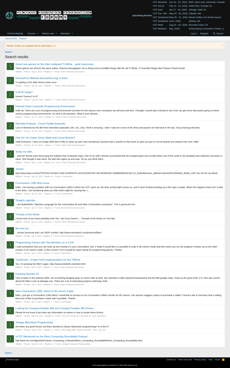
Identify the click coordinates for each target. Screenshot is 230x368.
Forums (31, 33)
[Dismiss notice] (222, 45)
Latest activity (11, 38)
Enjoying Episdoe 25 (27, 273)
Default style (12, 359)
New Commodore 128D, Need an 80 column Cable (44, 291)
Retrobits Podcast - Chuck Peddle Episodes (40, 123)
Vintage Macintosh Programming (34, 322)
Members (65, 33)
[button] (38, 33)
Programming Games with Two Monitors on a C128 (44, 242)
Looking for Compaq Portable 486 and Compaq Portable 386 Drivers (54, 308)
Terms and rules (185, 359)
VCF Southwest (160, 17)
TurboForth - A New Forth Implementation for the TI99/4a (47, 259)
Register (23, 38)
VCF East (157, 9)
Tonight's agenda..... (26, 200)
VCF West (158, 25)
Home (217, 359)
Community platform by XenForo (115, 365)
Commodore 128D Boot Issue (32, 183)
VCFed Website (15, 33)
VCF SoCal (158, 6)
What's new (48, 33)
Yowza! (19, 169)
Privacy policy (200, 359)
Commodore (67, 176)
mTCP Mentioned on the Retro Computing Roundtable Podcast (51, 336)
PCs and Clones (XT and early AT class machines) (84, 316)
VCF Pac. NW (160, 13)
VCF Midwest (159, 28)
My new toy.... (23, 228)
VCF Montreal (160, 2)
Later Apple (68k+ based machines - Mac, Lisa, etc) (83, 330)
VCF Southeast (160, 21)
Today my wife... (24, 151)
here (54, 45)
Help (210, 359)
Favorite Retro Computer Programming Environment (45, 106)
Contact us (171, 359)
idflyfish (18, 72)
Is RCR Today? (24, 92)
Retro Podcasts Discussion (72, 72)
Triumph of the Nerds (27, 214)
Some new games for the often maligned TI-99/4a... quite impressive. (54, 64)
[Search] (218, 33)
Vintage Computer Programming (76, 344)
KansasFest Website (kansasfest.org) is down (41, 78)
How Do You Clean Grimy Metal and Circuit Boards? (45, 137)
